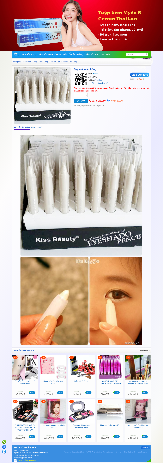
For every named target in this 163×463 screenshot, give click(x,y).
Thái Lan (98, 80)
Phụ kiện (106, 54)
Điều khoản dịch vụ (131, 452)
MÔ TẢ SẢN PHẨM (22, 128)
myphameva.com (26, 458)
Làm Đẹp (27, 62)
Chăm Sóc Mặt (28, 54)
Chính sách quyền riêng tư (112, 452)
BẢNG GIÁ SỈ (36, 128)
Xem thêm (145, 350)
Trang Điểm (61, 54)
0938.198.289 (99, 101)
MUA (32, 393)
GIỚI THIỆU (145, 447)
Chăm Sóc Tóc (91, 54)
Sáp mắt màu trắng (85, 69)
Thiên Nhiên (76, 54)
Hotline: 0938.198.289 (39, 453)
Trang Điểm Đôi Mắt (52, 62)
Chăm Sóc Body (45, 54)
